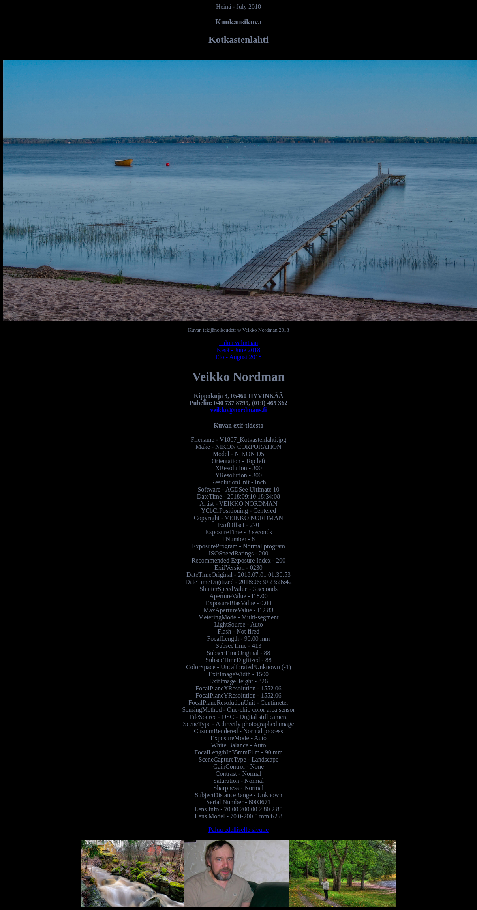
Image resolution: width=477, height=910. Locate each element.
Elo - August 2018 (239, 357)
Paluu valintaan (238, 343)
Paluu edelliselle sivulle (238, 829)
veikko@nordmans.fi (238, 410)
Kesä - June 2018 (239, 350)
